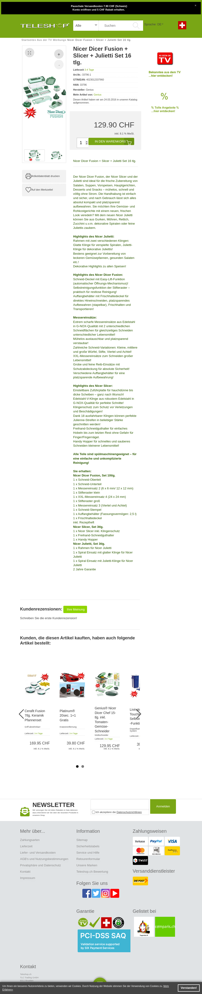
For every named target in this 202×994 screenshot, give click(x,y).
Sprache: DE (153, 24)
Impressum (27, 878)
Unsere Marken (86, 865)
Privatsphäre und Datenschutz (40, 865)
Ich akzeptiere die (117, 812)
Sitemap (82, 840)
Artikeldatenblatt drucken (45, 176)
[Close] (195, 5)
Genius (97, 94)
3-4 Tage (89, 70)
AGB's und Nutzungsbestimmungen (44, 859)
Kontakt (25, 871)
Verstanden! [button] (189, 988)
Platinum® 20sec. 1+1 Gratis (68, 715)
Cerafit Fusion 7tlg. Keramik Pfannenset (35, 715)
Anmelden (162, 807)
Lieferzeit (26, 846)
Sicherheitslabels (87, 846)
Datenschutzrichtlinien (129, 812)
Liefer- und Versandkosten (38, 852)
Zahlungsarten (30, 840)
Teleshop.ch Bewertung (92, 871)
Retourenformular (88, 859)
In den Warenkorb (114, 141)
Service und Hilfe (87, 852)
